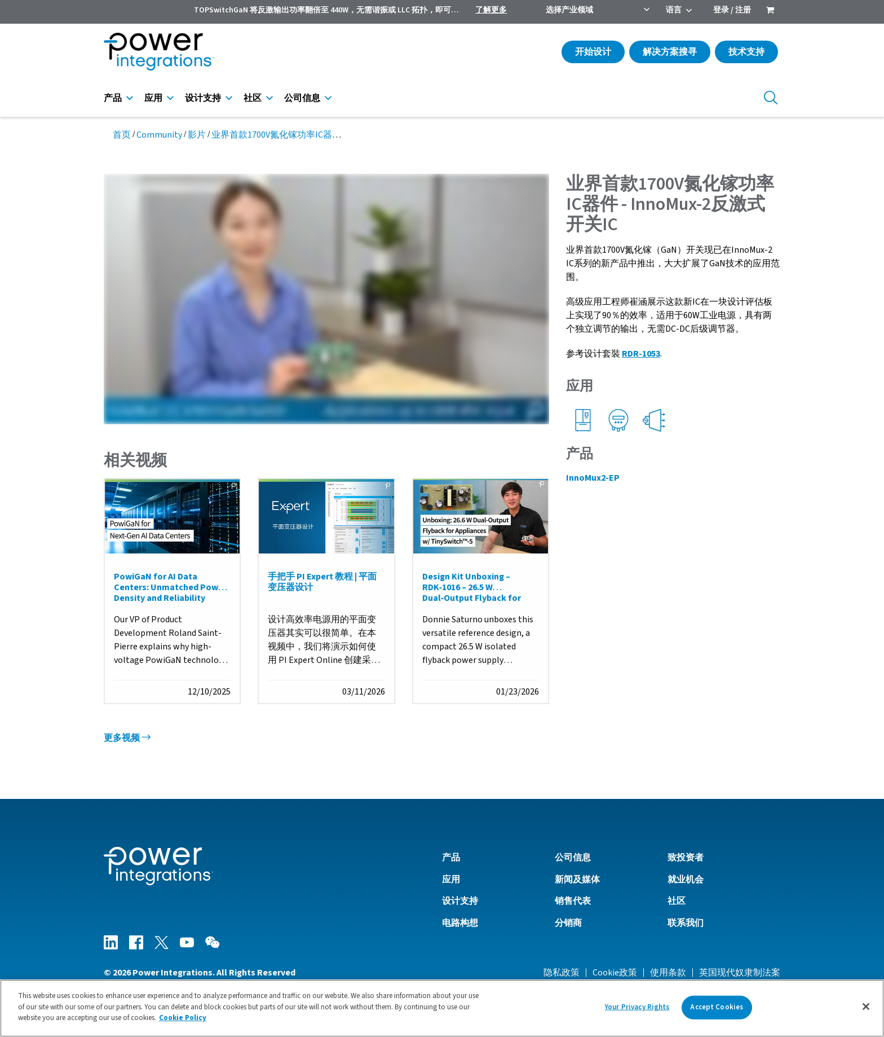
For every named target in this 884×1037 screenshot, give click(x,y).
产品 (113, 98)
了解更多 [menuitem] (491, 10)
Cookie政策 (615, 972)
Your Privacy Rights (637, 1007)
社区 (253, 98)
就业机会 (686, 879)
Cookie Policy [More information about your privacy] (182, 1018)
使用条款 (668, 972)
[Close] (866, 1006)
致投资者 (686, 858)
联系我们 (686, 923)
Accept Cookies (716, 1007)
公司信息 (302, 98)
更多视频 (127, 738)
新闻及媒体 (577, 879)
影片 (197, 135)
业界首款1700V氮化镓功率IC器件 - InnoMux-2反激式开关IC (326, 135)
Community (159, 135)
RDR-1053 (641, 354)
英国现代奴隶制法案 (739, 972)
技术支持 (746, 52)
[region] (442, 1008)
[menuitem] (770, 11)
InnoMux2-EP (593, 478)
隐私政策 (561, 972)
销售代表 (573, 901)
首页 (122, 135)
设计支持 (203, 98)
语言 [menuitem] (674, 10)
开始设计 (593, 52)
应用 (153, 98)
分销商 (568, 923)
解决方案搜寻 (670, 52)
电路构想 (460, 923)
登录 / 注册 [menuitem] (732, 10)
